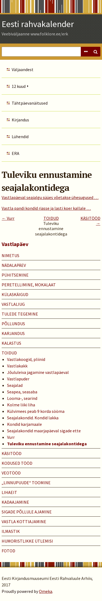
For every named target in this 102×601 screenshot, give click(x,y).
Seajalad (15, 385)
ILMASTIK (11, 531)
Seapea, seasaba (22, 391)
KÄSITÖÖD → (90, 220)
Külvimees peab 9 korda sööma (35, 411)
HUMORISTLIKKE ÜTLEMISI (27, 541)
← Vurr (8, 218)
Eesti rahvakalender (38, 24)
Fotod (8, 550)
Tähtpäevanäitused (30, 103)
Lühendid (20, 136)
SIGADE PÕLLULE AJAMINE (27, 511)
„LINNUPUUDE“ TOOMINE (26, 482)
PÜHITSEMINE (15, 275)
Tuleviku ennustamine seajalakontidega (47, 443)
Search (95, 52)
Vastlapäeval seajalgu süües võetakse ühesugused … (50, 197)
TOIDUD (51, 218)
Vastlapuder (18, 378)
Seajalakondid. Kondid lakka (32, 417)
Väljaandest (22, 69)
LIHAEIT (9, 492)
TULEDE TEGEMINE (20, 314)
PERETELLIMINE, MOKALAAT (29, 284)
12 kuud (19, 86)
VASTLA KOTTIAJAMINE (24, 521)
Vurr (11, 437)
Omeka (45, 591)
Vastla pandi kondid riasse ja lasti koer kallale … (46, 208)
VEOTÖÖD (11, 473)
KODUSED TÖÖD (17, 463)
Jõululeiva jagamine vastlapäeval (38, 372)
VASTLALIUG (13, 304)
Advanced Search (86, 52)
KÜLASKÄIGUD (15, 294)
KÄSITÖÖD (11, 453)
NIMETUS (10, 255)
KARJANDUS (13, 333)
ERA (15, 153)
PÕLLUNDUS (13, 323)
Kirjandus (20, 119)
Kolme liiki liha (21, 404)
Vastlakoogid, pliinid (26, 359)
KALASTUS (11, 343)
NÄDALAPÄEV (14, 265)
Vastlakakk (17, 365)
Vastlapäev (15, 244)
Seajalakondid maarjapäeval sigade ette (44, 430)
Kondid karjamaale (24, 424)
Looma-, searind (22, 398)
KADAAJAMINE (15, 502)
